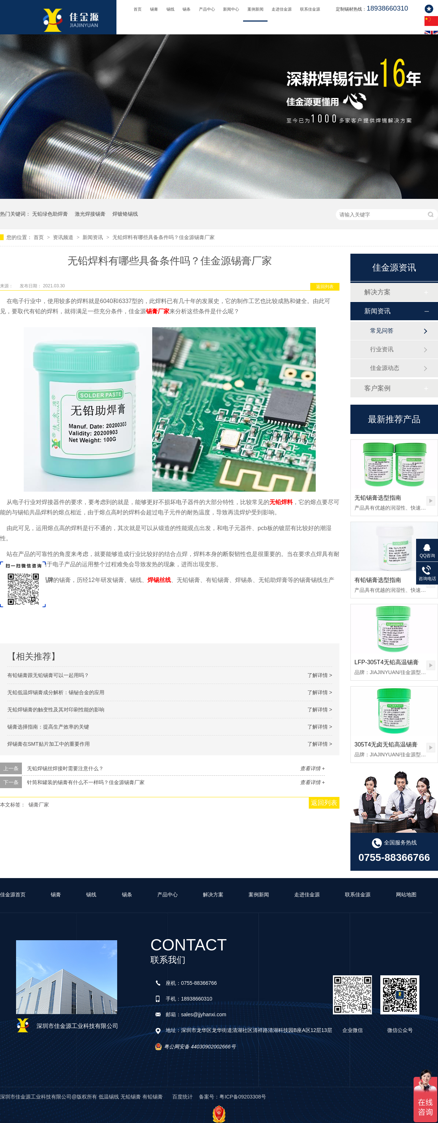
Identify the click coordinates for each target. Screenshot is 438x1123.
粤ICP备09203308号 (242, 1097)
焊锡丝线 (159, 580)
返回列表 (325, 286)
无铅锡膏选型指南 (377, 498)
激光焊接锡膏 (90, 214)
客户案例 (377, 388)
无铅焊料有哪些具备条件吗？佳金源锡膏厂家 (163, 237)
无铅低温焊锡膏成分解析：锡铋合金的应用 (55, 692)
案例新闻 (255, 9)
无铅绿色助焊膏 (50, 214)
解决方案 (377, 292)
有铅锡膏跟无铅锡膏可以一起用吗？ (48, 675)
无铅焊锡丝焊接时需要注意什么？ (65, 768)
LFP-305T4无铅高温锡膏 (386, 662)
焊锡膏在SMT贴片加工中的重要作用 (48, 744)
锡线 (170, 9)
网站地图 (406, 894)
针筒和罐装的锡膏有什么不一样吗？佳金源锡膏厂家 (86, 782)
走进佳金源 (282, 9)
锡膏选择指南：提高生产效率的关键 (48, 727)
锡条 (186, 9)
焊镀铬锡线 (125, 214)
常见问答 (381, 331)
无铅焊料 (281, 502)
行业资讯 (381, 349)
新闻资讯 (93, 237)
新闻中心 (231, 9)
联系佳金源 (310, 9)
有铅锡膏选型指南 (377, 580)
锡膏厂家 (157, 311)
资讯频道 (64, 237)
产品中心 (207, 9)
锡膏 (154, 9)
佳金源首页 (13, 894)
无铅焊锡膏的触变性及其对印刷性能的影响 (55, 709)
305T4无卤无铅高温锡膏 (386, 744)
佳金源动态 (384, 368)
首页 (138, 9)
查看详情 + (312, 768)
